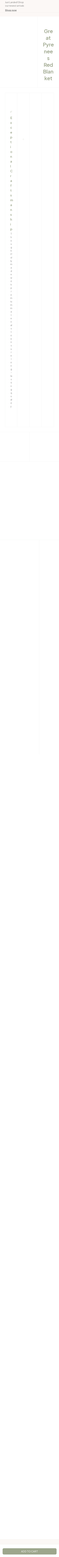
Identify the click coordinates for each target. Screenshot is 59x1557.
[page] (11, 10)
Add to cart (29, 1551)
